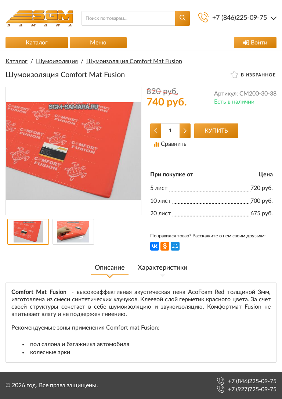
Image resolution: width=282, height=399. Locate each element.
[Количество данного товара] (170, 130)
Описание (110, 268)
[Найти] (182, 18)
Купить (216, 131)
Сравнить (170, 144)
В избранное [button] (253, 74)
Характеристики (162, 268)
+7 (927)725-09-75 (252, 389)
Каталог (37, 43)
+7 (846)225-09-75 (252, 381)
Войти (255, 43)
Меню (98, 43)
